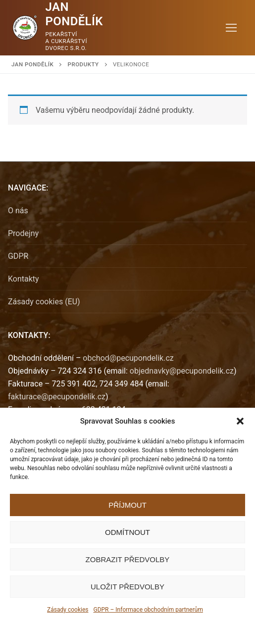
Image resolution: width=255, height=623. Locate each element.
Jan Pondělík (74, 14)
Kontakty (23, 279)
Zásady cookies (67, 609)
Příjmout (127, 505)
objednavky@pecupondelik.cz (182, 371)
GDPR (18, 256)
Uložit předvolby (127, 586)
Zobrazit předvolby (128, 559)
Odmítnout (127, 532)
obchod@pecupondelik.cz (128, 358)
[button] (240, 421)
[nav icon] (231, 27)
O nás (18, 210)
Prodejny (23, 233)
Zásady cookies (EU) (44, 301)
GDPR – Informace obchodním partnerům (148, 609)
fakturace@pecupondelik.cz (56, 396)
